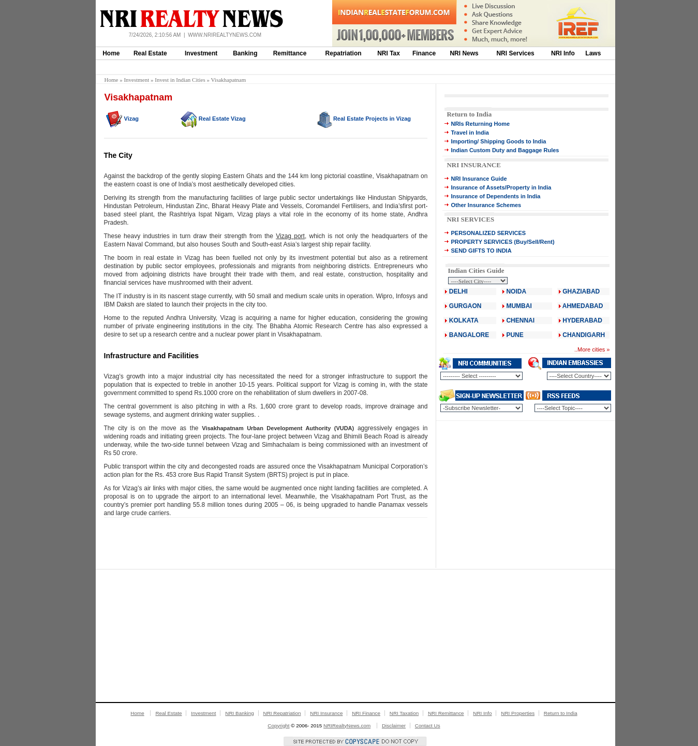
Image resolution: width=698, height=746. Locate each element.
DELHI (458, 291)
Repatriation (343, 53)
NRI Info (563, 53)
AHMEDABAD (582, 306)
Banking (245, 53)
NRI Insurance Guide (479, 178)
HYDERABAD (582, 320)
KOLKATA (464, 320)
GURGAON (465, 306)
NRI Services (515, 53)
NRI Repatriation (282, 713)
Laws (593, 53)
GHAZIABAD (581, 291)
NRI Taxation (404, 713)
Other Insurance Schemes (486, 205)
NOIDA (516, 291)
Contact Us (427, 725)
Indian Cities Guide (476, 270)
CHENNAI (520, 320)
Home (111, 53)
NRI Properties (517, 713)
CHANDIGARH (583, 335)
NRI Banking (239, 713)
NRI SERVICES (470, 219)
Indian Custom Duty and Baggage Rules (505, 150)
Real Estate (150, 53)
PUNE (514, 335)
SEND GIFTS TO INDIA (481, 250)
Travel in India (469, 132)
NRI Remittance (446, 713)
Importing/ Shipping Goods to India (498, 141)
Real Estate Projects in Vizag (372, 118)
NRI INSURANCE (473, 165)
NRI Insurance (326, 713)
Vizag (131, 118)
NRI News (464, 53)
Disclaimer (394, 725)
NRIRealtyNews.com (346, 725)
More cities (591, 349)
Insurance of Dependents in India (495, 196)
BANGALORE (469, 335)
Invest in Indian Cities (180, 80)
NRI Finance (366, 713)
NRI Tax (388, 53)
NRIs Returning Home (480, 124)
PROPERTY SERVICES (481, 242)
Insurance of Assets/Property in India (501, 187)
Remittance (290, 53)
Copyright (278, 725)
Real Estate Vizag (222, 118)
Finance (424, 53)
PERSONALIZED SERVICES (488, 233)
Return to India (469, 114)
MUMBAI (518, 306)
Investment (201, 53)
